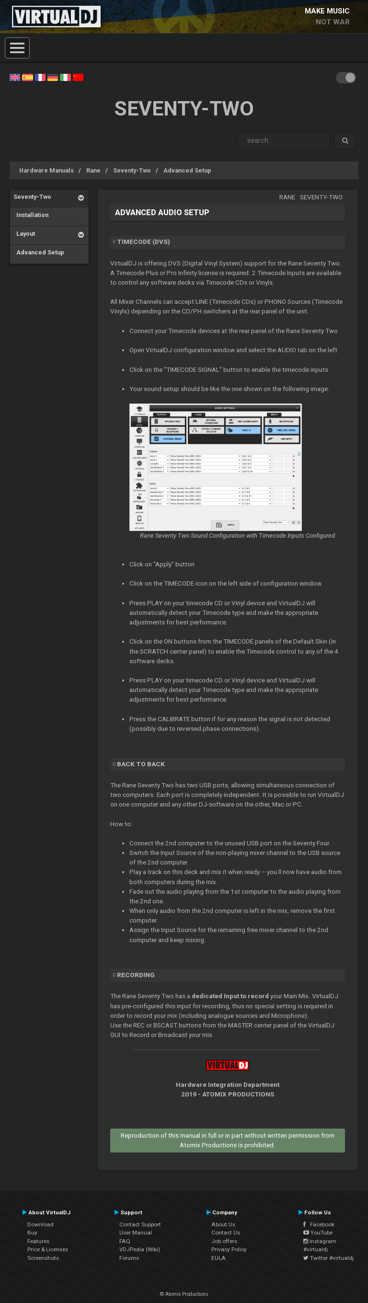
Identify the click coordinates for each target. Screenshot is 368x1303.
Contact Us (225, 1232)
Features (38, 1241)
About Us (223, 1224)
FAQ (124, 1241)
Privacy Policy (229, 1249)
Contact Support (140, 1224)
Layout (24, 233)
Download (40, 1224)
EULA (218, 1258)
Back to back (141, 764)
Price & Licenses (47, 1249)
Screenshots (43, 1258)
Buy (32, 1232)
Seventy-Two (132, 170)
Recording (136, 975)
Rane (93, 170)
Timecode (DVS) (143, 241)
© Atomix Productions (184, 1294)
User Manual (135, 1232)
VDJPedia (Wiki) (139, 1249)
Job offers (224, 1241)
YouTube (318, 1232)
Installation (30, 215)
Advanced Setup (187, 170)
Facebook (318, 1224)
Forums (129, 1258)
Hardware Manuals (46, 170)
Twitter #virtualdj (328, 1258)
